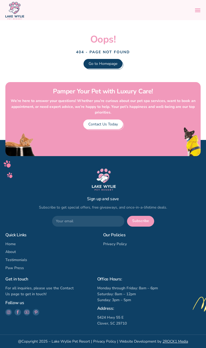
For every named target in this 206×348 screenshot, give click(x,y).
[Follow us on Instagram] (8, 312)
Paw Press (14, 267)
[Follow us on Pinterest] (36, 312)
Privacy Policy (115, 244)
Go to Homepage (103, 63)
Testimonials (16, 259)
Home (10, 244)
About (10, 251)
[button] (198, 10)
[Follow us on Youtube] (27, 312)
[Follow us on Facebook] (18, 312)
